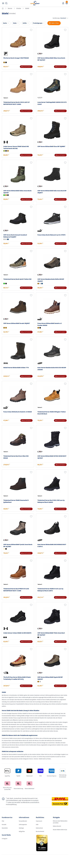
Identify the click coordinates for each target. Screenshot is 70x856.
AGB (37, 824)
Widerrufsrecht (57, 826)
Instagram (4, 838)
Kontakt (4, 824)
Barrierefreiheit (40, 831)
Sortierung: (60, 18)
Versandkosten (23, 821)
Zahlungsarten (23, 824)
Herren (10, 8)
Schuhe (18, 8)
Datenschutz (39, 828)
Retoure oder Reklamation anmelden (60, 822)
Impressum (39, 821)
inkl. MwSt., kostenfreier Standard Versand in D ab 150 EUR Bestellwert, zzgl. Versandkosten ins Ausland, (22, 799)
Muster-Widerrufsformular (60, 829)
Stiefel (27, 8)
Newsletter (5, 828)
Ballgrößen (22, 831)
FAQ (3, 821)
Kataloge (21, 828)
